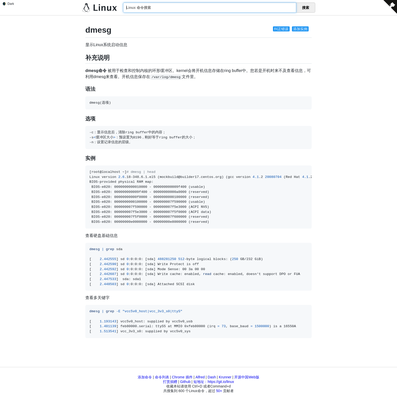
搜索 (305, 8)
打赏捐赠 (170, 382)
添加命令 (145, 377)
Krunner (225, 377)
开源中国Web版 (246, 377)
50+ (219, 391)
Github (185, 382)
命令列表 (162, 377)
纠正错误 (281, 29)
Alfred (200, 377)
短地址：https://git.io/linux (213, 382)
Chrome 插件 (182, 377)
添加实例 (300, 29)
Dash (212, 377)
